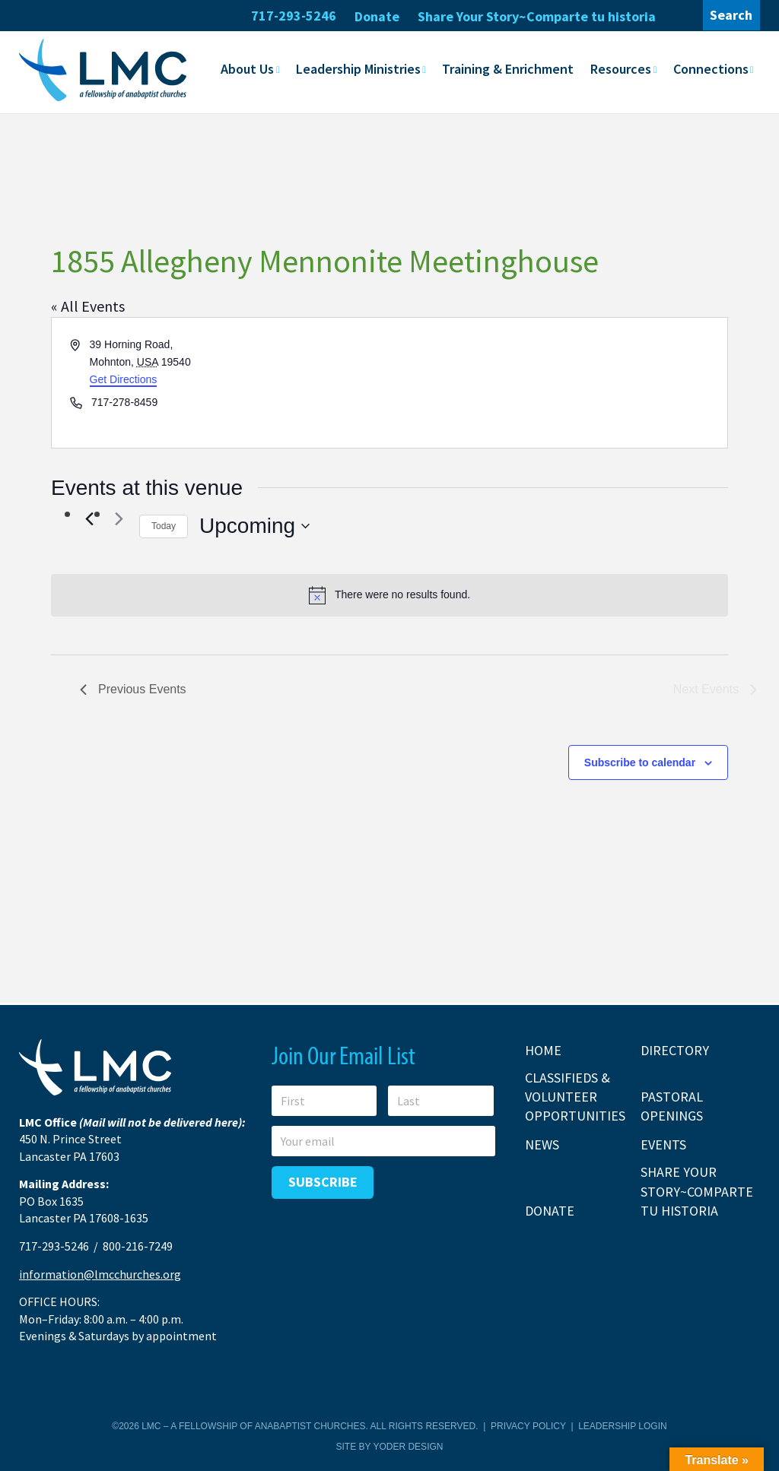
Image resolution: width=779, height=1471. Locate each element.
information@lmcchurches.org (100, 1274)
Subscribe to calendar (639, 762)
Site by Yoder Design (390, 1446)
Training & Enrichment (508, 69)
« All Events (88, 305)
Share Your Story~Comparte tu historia (537, 16)
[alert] (389, 595)
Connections (711, 69)
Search (731, 15)
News (542, 1144)
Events (663, 1144)
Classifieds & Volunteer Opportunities (575, 1096)
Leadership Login (622, 1426)
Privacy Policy (528, 1426)
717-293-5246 (293, 15)
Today (163, 526)
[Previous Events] (89, 519)
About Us (247, 69)
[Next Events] (119, 519)
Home (543, 1050)
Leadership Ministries (358, 69)
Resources (620, 69)
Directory (675, 1050)
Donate (377, 16)
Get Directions (123, 379)
